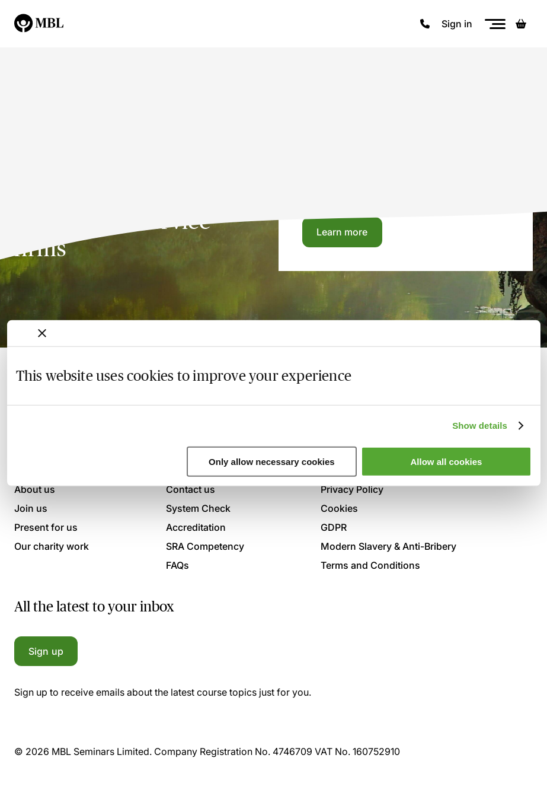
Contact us (190, 489)
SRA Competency (205, 546)
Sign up (45, 651)
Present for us (46, 527)
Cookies (339, 508)
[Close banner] (42, 333)
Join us (30, 508)
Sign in (457, 24)
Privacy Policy (352, 489)
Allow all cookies (446, 462)
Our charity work (51, 546)
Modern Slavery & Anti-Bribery (388, 546)
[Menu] (495, 24)
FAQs (177, 565)
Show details (479, 425)
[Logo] (39, 23)
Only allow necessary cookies (272, 462)
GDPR (334, 527)
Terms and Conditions (370, 565)
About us (34, 489)
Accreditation (196, 527)
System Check (198, 508)
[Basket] (521, 24)
